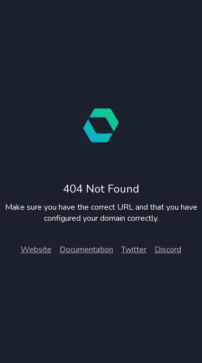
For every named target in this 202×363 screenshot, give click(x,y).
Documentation (86, 249)
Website (36, 249)
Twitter (133, 249)
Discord (168, 249)
